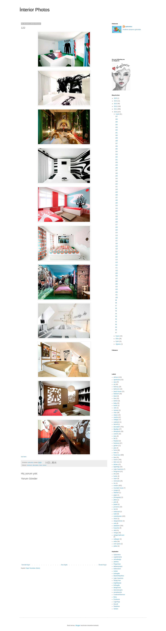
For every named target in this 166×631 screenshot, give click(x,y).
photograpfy (117, 497)
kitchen (116, 464)
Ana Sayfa (64, 565)
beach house (118, 391)
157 (116, 143)
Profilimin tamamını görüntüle (132, 29)
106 (116, 281)
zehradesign (117, 559)
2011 (115, 109)
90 (116, 324)
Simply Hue (117, 580)
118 (116, 249)
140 (116, 189)
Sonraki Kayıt (26, 565)
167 (116, 116)
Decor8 (116, 604)
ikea (115, 457)
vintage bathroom (119, 535)
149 (116, 165)
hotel (40, 465)
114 (116, 259)
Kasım (118, 336)
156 (116, 146)
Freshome (117, 599)
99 (116, 300)
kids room (117, 462)
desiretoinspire (118, 590)
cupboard (116, 422)
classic (116, 415)
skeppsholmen (118, 521)
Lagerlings (117, 602)
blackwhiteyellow (119, 576)
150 (116, 162)
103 (116, 289)
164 (116, 124)
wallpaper (116, 539)
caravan (116, 410)
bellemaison (117, 569)
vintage (116, 533)
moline (116, 571)
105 (116, 284)
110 (116, 270)
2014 (115, 101)
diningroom (117, 431)
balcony (116, 387)
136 (116, 200)
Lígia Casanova (118, 469)
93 (116, 316)
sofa (115, 523)
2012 (115, 106)
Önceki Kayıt (102, 565)
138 (116, 195)
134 (116, 205)
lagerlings (116, 467)
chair (115, 412)
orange (116, 490)
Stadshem (117, 606)
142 (116, 184)
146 (116, 173)
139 (116, 192)
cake (115, 408)
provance (116, 507)
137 (116, 197)
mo (115, 483)
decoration (36, 465)
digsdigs (116, 429)
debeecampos (118, 566)
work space (117, 544)
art (114, 384)
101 (116, 295)
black (115, 396)
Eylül (117, 341)
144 (116, 178)
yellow (115, 546)
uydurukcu (128, 26)
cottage (116, 419)
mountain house (118, 488)
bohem (116, 401)
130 (116, 216)
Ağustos (118, 344)
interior (44, 465)
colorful (116, 417)
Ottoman (116, 492)
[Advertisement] (64, 546)
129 (116, 219)
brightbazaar (117, 583)
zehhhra (116, 562)
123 (116, 235)
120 (116, 243)
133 (116, 208)
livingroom (117, 471)
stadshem (117, 525)
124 (116, 232)
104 (116, 286)
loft (114, 474)
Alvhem (116, 609)
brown (115, 405)
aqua (115, 382)
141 (116, 186)
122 (116, 238)
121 (116, 241)
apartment (117, 379)
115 (116, 257)
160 (116, 135)
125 (116, 230)
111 (116, 268)
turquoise (116, 528)
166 (116, 119)
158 (116, 141)
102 (116, 292)
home (115, 450)
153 (116, 154)
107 (116, 278)
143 (116, 181)
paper (115, 495)
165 (116, 122)
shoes (115, 518)
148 (116, 168)
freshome (116, 443)
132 (116, 211)
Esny (115, 597)
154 (116, 151)
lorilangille (117, 573)
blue (115, 398)
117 (116, 251)
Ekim (117, 338)
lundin (115, 476)
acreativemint (118, 592)
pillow (115, 500)
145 (116, 176)
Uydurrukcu (117, 554)
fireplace (116, 441)
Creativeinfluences (119, 594)
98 (116, 303)
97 (116, 305)
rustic (115, 514)
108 (116, 276)
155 (116, 149)
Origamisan (117, 564)
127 (116, 224)
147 (116, 170)
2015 (115, 98)
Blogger (78, 625)
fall (114, 438)
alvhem (116, 377)
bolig (115, 403)
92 (116, 319)
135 (116, 203)
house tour (117, 455)
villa (115, 530)
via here (23, 457)
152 (116, 157)
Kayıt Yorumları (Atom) (33, 568)
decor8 (116, 424)
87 (116, 332)
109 (116, 273)
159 (116, 138)
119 (116, 246)
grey (115, 448)
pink (115, 502)
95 (116, 311)
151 (116, 160)
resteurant (117, 511)
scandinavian (118, 516)
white (115, 541)
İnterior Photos (35, 9)
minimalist (117, 481)
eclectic (116, 434)
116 (116, 254)
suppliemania (118, 557)
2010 (115, 112)
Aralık (118, 114)
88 (116, 330)
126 (116, 227)
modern (116, 485)
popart (115, 504)
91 (116, 322)
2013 (115, 103)
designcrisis (117, 587)
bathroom (116, 389)
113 (116, 262)
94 (116, 314)
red (115, 509)
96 (116, 308)
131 (116, 213)
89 (116, 327)
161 (116, 133)
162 (116, 130)
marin (115, 478)
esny (115, 436)
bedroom (29, 465)
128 (116, 222)
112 (116, 265)
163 (116, 127)
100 (116, 297)
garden (116, 445)
